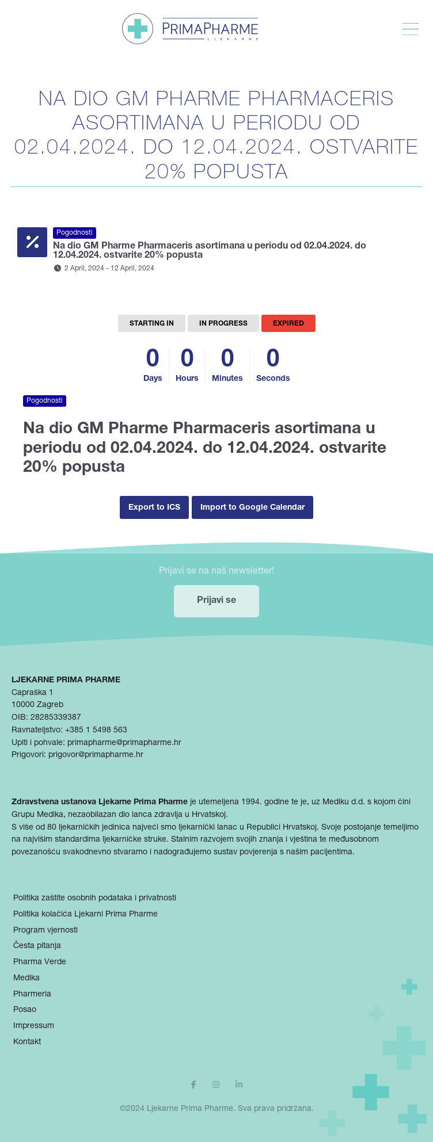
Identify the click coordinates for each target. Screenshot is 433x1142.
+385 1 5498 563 (96, 731)
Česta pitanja (37, 946)
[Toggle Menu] (410, 29)
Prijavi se (216, 601)
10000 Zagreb (37, 705)
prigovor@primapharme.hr (95, 755)
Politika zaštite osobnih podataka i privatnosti (94, 899)
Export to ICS (154, 508)
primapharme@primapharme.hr (124, 743)
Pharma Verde (39, 962)
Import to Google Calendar (252, 508)
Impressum (33, 1026)
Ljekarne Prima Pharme (190, 1109)
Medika (26, 979)
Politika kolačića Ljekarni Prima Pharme (85, 915)
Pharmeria (32, 995)
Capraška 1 (33, 693)
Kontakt (27, 1042)
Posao (24, 1010)
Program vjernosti (45, 931)
